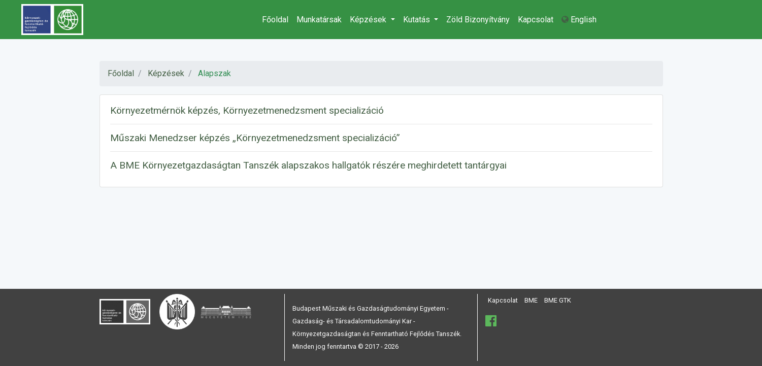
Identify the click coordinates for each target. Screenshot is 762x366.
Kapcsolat (535, 19)
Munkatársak (319, 19)
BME (531, 300)
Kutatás (417, 19)
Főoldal (275, 19)
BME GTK (557, 300)
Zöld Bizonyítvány (478, 19)
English (579, 19)
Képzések (369, 19)
